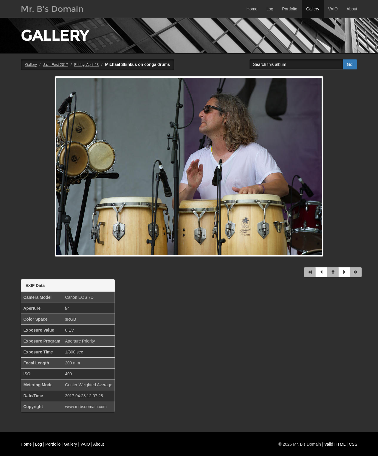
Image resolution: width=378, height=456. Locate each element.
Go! (350, 64)
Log (269, 9)
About (351, 9)
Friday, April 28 (86, 65)
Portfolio (289, 9)
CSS (353, 444)
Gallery (312, 9)
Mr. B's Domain (52, 9)
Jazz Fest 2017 (55, 65)
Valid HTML (335, 444)
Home (252, 9)
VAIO (333, 9)
